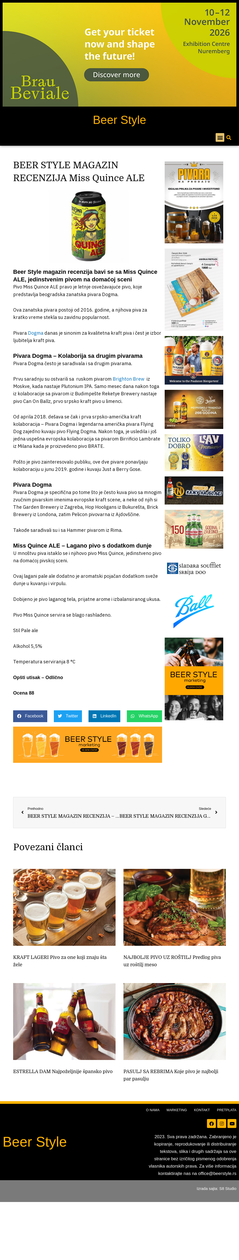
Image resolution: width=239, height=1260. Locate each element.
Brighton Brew (128, 379)
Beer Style (119, 119)
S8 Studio (227, 1188)
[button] (220, 137)
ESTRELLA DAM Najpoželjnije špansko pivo (63, 1071)
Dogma (35, 333)
